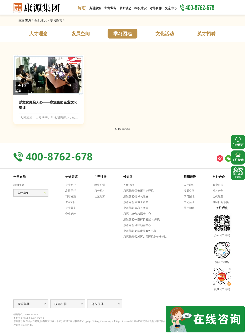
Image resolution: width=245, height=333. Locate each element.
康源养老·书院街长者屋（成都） (142, 219)
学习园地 (56, 20)
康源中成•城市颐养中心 (137, 213)
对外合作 (219, 176)
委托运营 (218, 196)
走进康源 (71, 176)
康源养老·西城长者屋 (135, 202)
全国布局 (19, 176)
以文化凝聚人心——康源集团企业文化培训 (48, 105)
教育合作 (218, 185)
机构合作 (218, 190)
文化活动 (164, 33)
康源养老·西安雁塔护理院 (138, 190)
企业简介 (70, 185)
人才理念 (38, 33)
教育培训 (99, 185)
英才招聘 (206, 33)
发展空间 (80, 33)
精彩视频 (70, 196)
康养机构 (99, 190)
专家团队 (70, 202)
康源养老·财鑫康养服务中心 (139, 231)
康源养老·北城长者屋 (135, 196)
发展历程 (70, 190)
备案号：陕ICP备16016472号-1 (28, 318)
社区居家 (99, 196)
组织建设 (40, 20)
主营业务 (100, 176)
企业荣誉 (70, 208)
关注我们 (222, 208)
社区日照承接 (221, 202)
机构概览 (18, 185)
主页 (28, 20)
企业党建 (70, 213)
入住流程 (128, 185)
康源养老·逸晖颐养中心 (137, 225)
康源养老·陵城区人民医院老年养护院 (145, 236)
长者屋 (127, 176)
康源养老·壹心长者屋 (135, 208)
